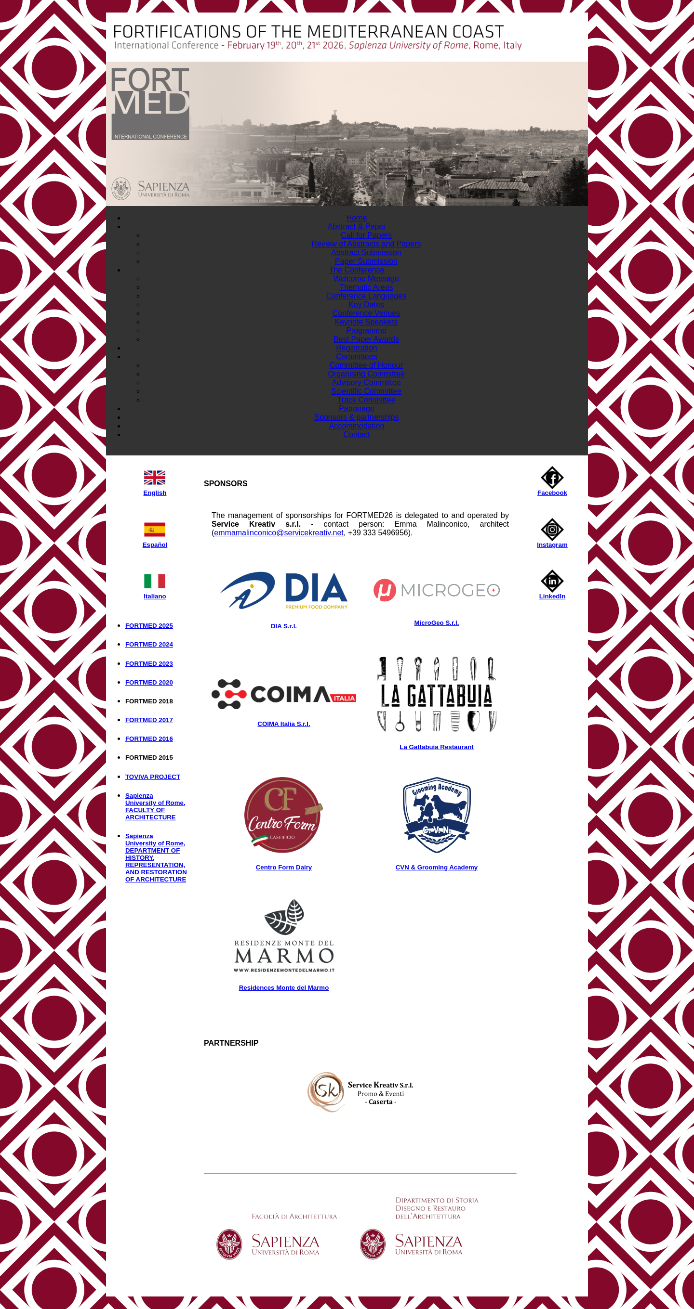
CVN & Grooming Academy (437, 867)
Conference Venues (366, 313)
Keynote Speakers (366, 322)
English (154, 489)
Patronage (356, 408)
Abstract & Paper (357, 226)
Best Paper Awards (366, 339)
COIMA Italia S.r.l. (283, 723)
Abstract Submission (366, 252)
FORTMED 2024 (149, 644)
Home (357, 218)
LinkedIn (552, 593)
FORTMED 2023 (149, 663)
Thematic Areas (366, 287)
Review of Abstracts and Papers (366, 244)
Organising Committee (366, 374)
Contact (356, 434)
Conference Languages (366, 296)
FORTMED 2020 (149, 682)
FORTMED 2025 (149, 625)
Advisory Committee (366, 382)
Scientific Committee (366, 391)
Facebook (552, 489)
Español (155, 541)
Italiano (154, 593)
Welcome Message (366, 278)
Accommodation (357, 426)
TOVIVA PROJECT (152, 776)
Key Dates (366, 304)
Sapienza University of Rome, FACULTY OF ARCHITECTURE (155, 806)
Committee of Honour (366, 365)
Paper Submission (366, 261)
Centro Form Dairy (284, 867)
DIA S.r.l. (284, 626)
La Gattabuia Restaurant (436, 747)
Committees (356, 356)
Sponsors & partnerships (356, 417)
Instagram (552, 541)
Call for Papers (366, 235)
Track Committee (366, 400)
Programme (366, 330)
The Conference (357, 270)
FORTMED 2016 (149, 738)
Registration (356, 348)
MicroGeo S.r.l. (436, 622)
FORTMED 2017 (149, 720)
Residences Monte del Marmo (284, 987)
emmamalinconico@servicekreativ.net (278, 533)
